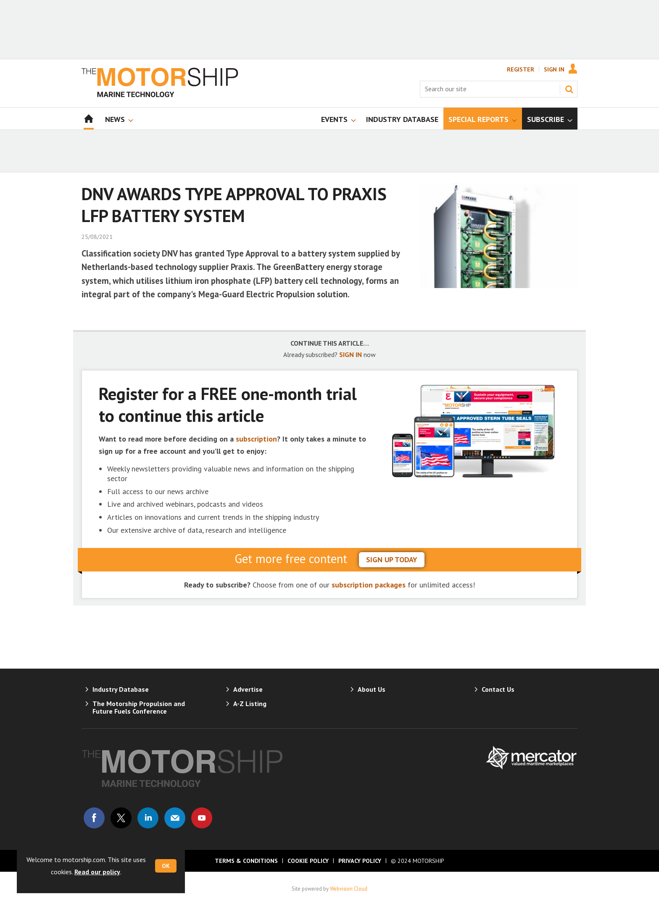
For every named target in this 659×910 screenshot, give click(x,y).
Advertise (248, 689)
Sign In (554, 69)
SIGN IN (350, 354)
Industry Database (120, 689)
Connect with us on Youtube (202, 818)
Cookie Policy (308, 861)
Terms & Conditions (246, 861)
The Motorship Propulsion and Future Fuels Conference (138, 707)
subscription (256, 439)
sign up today (391, 559)
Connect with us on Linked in (148, 818)
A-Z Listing (249, 703)
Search (569, 89)
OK (166, 866)
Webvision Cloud (348, 888)
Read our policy (97, 872)
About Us (371, 689)
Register (520, 69)
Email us (175, 818)
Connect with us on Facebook (94, 818)
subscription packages (369, 585)
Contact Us (498, 689)
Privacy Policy (359, 861)
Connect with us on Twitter (121, 818)
